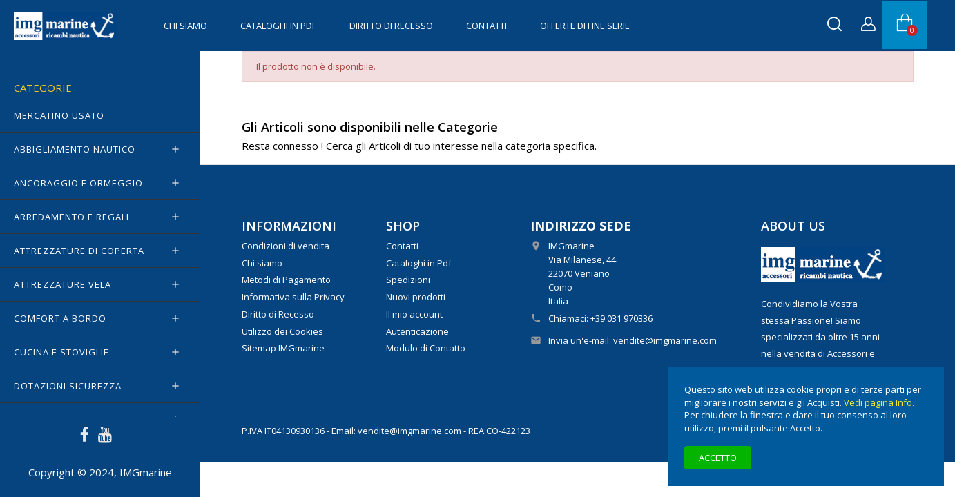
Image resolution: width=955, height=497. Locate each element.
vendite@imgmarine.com (665, 340)
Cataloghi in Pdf (278, 25)
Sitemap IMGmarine (283, 348)
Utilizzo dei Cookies (282, 331)
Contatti (486, 25)
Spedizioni (408, 279)
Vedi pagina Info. (879, 402)
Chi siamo (185, 25)
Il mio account (414, 314)
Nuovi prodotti (415, 297)
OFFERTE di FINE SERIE (585, 25)
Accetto (718, 457)
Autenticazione (417, 331)
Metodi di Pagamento (286, 279)
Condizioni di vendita (285, 246)
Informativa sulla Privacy (293, 297)
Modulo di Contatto (425, 348)
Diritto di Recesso (391, 25)
